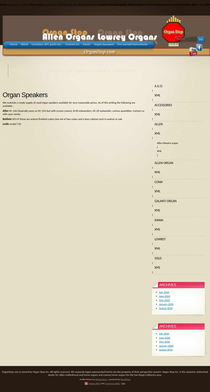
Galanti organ (166, 201)
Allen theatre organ (167, 143)
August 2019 (166, 308)
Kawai (159, 220)
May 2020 (164, 300)
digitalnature (101, 379)
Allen (159, 124)
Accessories (163, 105)
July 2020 (164, 292)
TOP (123, 383)
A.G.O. (159, 86)
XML (157, 95)
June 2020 (164, 296)
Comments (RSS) (112, 383)
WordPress (125, 379)
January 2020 (166, 304)
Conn (159, 182)
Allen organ (164, 163)
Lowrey (160, 239)
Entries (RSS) (94, 383)
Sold (158, 258)
